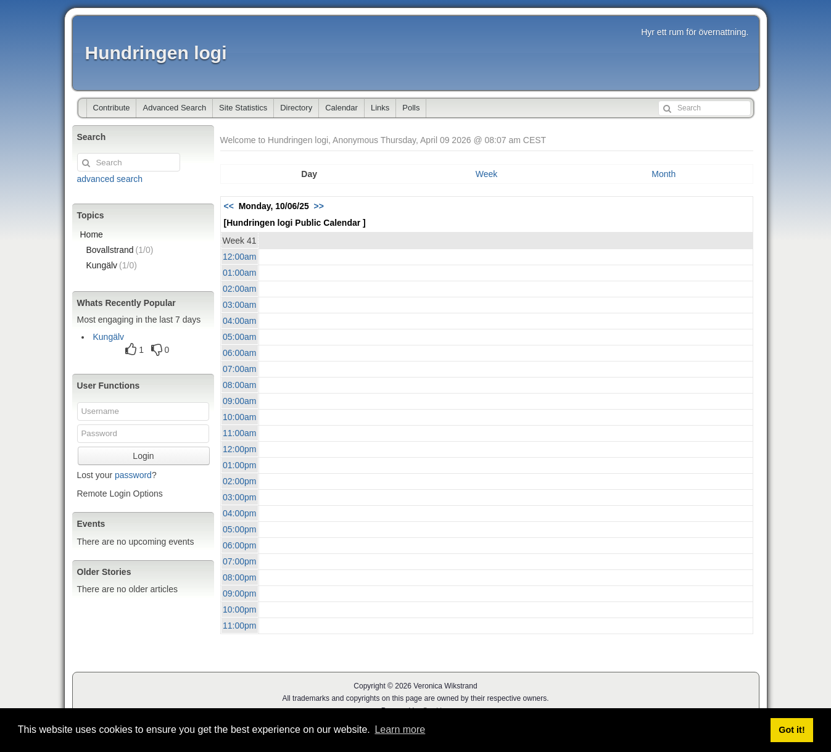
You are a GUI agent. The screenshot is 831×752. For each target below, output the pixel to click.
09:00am (239, 401)
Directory (296, 107)
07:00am (239, 369)
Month (663, 174)
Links (380, 107)
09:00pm (239, 593)
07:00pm (239, 561)
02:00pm (239, 481)
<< (229, 206)
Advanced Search (174, 107)
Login (143, 456)
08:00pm (239, 577)
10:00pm (239, 609)
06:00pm (239, 545)
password (133, 475)
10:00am (239, 417)
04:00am (239, 321)
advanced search (110, 179)
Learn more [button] (399, 729)
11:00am (239, 433)
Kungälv (111, 265)
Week (487, 174)
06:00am (239, 353)
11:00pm (239, 625)
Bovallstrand (120, 250)
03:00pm (239, 497)
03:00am (239, 305)
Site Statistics (243, 107)
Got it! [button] (791, 730)
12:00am (239, 257)
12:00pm (239, 449)
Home (91, 234)
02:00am (239, 289)
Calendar (341, 107)
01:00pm (239, 465)
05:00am (239, 337)
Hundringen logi (156, 53)
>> (319, 206)
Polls (411, 107)
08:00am (239, 385)
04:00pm (239, 513)
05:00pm (239, 529)
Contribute (111, 107)
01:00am (239, 273)
